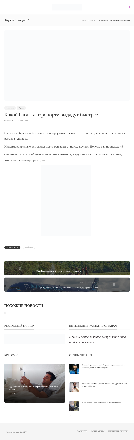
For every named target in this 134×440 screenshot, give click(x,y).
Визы (40, 266)
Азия (81, 282)
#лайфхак (29, 247)
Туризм (92, 20)
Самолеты (10, 108)
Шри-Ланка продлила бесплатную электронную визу (58, 271)
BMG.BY (23, 432)
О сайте (82, 431)
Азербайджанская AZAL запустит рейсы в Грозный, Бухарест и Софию (67, 288)
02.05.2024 (8, 120)
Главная (83, 20)
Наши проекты (118, 431)
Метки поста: (12, 247)
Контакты (97, 431)
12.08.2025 (13, 394)
